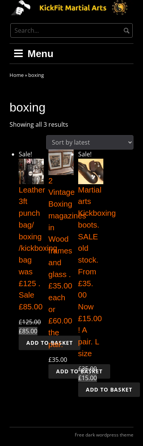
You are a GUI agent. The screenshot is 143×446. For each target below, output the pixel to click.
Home (17, 75)
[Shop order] (89, 142)
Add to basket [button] (109, 389)
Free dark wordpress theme (104, 435)
